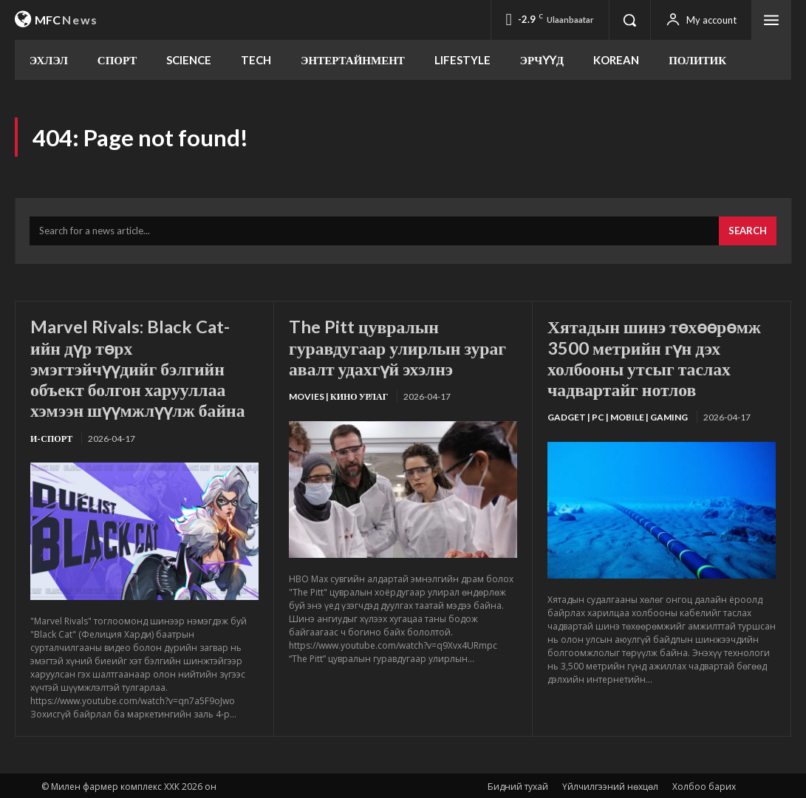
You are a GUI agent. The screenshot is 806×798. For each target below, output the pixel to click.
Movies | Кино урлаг (338, 395)
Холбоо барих (704, 784)
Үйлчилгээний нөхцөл (610, 784)
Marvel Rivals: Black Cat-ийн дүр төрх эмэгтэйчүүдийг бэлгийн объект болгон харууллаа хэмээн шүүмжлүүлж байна (138, 367)
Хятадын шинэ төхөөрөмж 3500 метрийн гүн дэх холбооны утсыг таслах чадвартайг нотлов (655, 357)
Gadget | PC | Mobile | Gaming (617, 416)
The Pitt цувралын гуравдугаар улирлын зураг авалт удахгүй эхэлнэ (399, 347)
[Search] (747, 232)
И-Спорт (51, 436)
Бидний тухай (518, 784)
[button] (629, 20)
